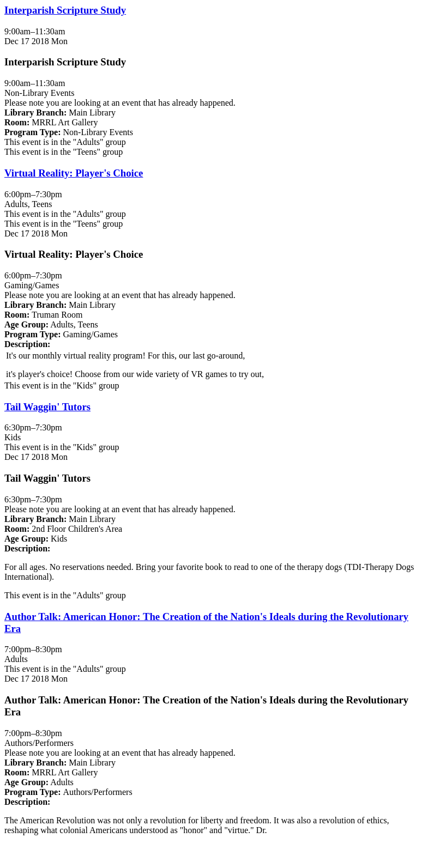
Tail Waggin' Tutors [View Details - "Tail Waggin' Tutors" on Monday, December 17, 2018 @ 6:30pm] (47, 406)
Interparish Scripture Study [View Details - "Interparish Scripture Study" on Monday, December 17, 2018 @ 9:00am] (65, 10)
